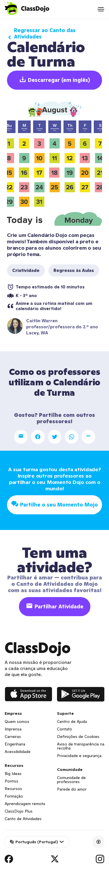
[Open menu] (101, 9)
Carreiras (13, 736)
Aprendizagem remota (25, 803)
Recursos (13, 788)
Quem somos (17, 721)
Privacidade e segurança (79, 755)
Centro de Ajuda (72, 721)
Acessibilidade (18, 751)
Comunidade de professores (71, 779)
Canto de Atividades (23, 818)
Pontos (11, 781)
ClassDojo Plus (19, 811)
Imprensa (13, 729)
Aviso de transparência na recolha (80, 746)
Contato (64, 729)
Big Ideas (13, 773)
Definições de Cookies (78, 736)
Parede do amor (72, 789)
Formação (14, 796)
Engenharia (15, 744)
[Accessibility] (98, 842)
